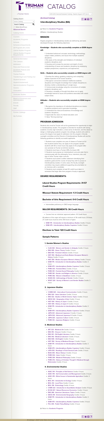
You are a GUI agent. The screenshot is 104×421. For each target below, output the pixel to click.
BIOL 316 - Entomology (55, 385)
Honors (16, 88)
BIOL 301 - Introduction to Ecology (59, 381)
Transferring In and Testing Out (24, 77)
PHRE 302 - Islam (54, 355)
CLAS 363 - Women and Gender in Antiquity (63, 248)
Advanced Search (19, 29)
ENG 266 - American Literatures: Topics (61, 392)
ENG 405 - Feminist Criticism (57, 253)
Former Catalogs (19, 112)
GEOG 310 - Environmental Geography (61, 395)
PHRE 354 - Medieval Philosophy (59, 357)
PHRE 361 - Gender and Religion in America (62, 273)
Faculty (15, 106)
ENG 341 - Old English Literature (59, 334)
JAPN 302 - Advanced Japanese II (59, 315)
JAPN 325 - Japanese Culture (58, 318)
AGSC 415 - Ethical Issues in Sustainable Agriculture (65, 376)
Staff (15, 108)
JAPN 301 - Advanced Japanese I (59, 313)
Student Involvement (20, 82)
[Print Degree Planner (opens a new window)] (82, 19)
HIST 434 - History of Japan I (58, 301)
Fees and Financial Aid (21, 67)
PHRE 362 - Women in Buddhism (59, 276)
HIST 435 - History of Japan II (58, 304)
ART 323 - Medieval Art (56, 330)
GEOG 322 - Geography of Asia (58, 299)
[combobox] (70, 14)
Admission (17, 64)
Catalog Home (18, 33)
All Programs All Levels (21, 48)
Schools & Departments (21, 45)
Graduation (17, 91)
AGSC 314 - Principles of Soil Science (60, 372)
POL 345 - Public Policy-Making (58, 404)
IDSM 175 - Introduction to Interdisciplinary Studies (63, 223)
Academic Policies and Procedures (21, 70)
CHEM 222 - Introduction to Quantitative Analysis (64, 388)
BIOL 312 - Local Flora (55, 383)
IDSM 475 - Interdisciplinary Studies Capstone (61, 225)
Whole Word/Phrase (21, 27)
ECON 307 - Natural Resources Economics (62, 390)
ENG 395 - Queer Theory (56, 250)
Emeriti (15, 103)
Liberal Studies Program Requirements (22, 54)
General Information (20, 59)
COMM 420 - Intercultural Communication (62, 292)
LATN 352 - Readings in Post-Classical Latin (62, 350)
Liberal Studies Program (22, 50)
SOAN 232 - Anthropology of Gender (60, 278)
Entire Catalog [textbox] (18, 21)
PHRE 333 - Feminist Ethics (57, 269)
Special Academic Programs (23, 85)
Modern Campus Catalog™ (69, 420)
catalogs (31, 420)
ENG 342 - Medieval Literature (58, 337)
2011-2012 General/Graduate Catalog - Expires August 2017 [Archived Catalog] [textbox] (71, 14)
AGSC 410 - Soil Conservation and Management (64, 374)
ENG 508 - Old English (55, 339)
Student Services (19, 80)
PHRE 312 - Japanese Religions (58, 320)
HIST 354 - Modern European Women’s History (64, 260)
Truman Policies (19, 74)
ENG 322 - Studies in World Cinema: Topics (62, 297)
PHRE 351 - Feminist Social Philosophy (61, 271)
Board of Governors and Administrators (22, 99)
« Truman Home (23, 14)
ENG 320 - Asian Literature (57, 294)
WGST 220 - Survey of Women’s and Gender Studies (66, 280)
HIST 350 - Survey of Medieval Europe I (61, 341)
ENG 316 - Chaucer (54, 332)
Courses (16, 37)
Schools (16, 42)
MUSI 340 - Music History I (57, 353)
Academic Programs (20, 39)
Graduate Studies (19, 94)
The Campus (18, 62)
